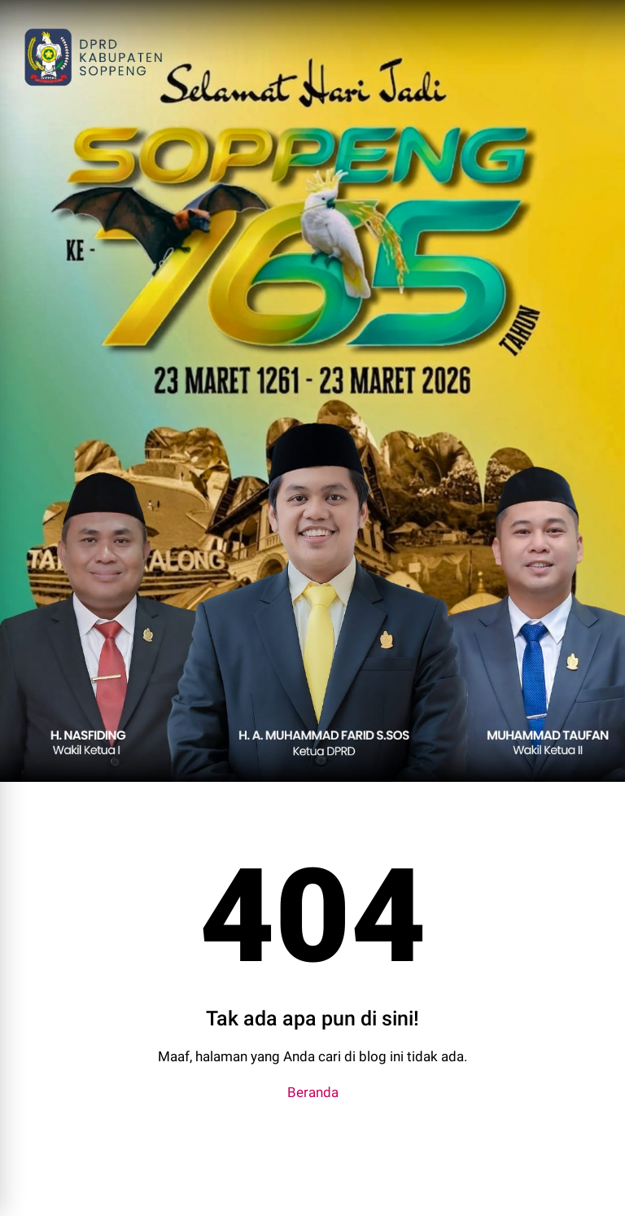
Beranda (313, 1092)
